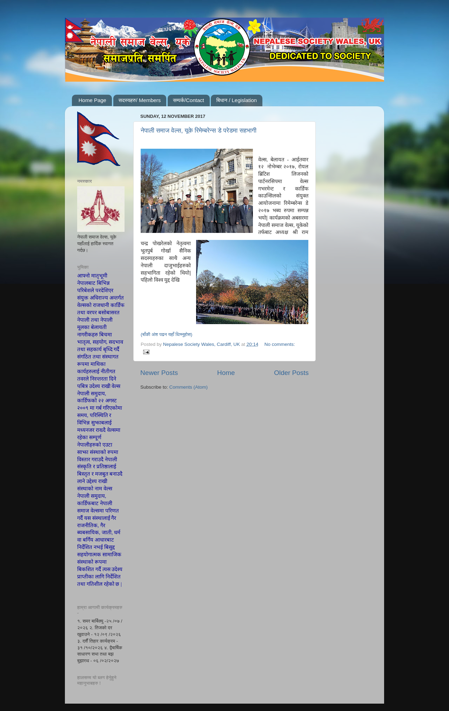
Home (226, 372)
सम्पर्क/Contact (188, 100)
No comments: (279, 344)
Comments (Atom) (188, 387)
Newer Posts (159, 372)
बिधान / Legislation (236, 100)
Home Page (92, 100)
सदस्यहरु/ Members (140, 100)
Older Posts (291, 372)
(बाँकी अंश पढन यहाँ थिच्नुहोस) (166, 334)
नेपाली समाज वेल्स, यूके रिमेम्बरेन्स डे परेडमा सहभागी (198, 130)
